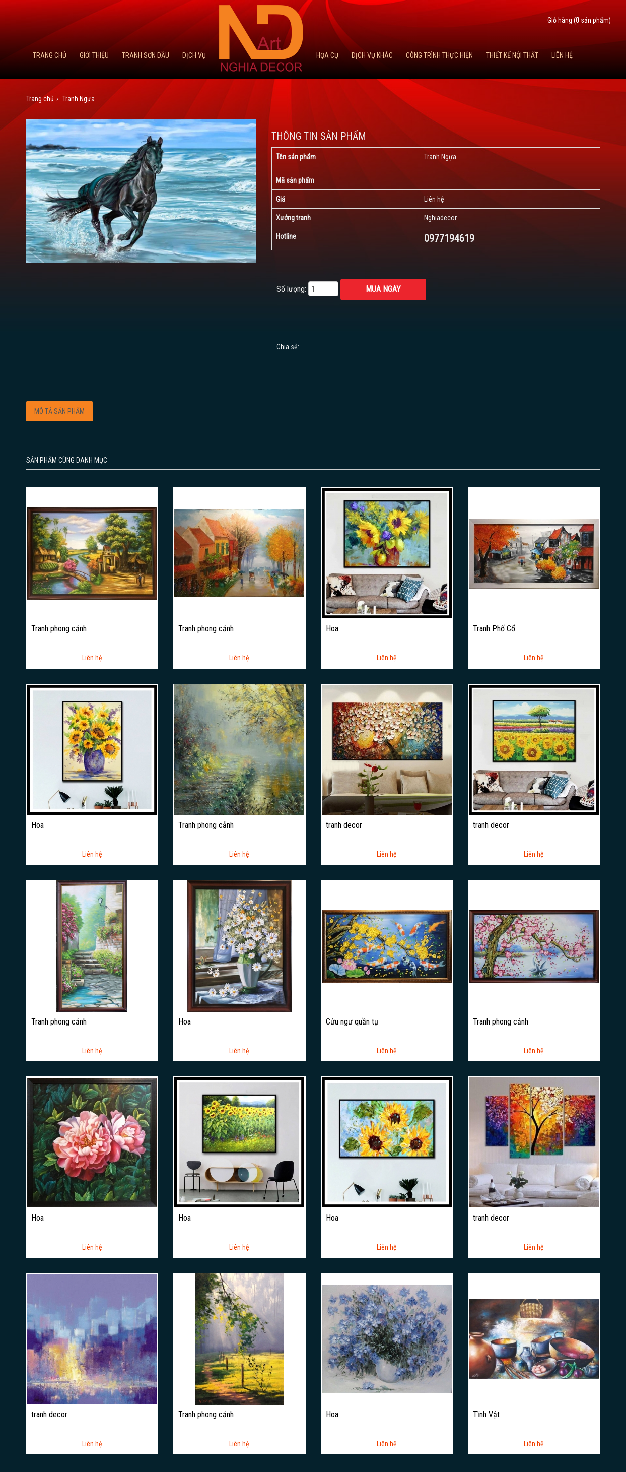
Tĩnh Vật (486, 1414)
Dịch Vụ (194, 55)
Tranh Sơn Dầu (145, 55)
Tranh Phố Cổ (494, 628)
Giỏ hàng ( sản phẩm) (579, 20)
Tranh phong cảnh (59, 628)
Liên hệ (562, 55)
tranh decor (344, 825)
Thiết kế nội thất (512, 55)
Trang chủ (49, 55)
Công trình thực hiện (439, 55)
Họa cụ (327, 55)
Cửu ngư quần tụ (352, 1022)
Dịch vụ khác (372, 55)
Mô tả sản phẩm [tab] (59, 411)
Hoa (332, 628)
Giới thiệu (94, 55)
